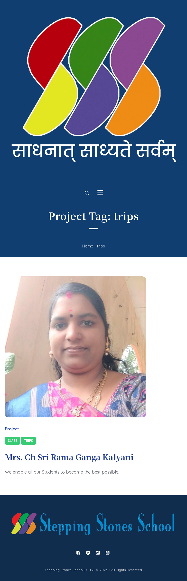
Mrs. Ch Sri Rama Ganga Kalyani (69, 456)
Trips (28, 441)
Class (12, 441)
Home (87, 246)
